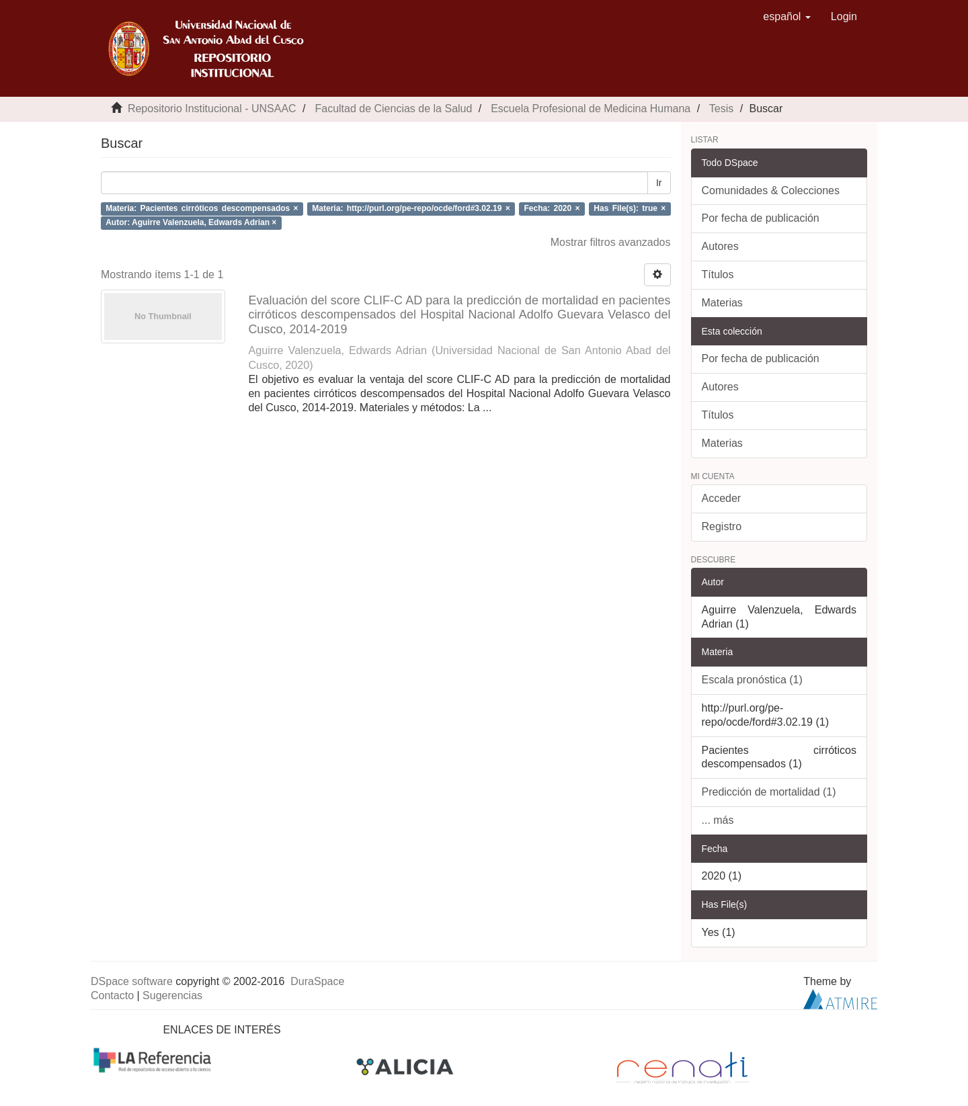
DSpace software (132, 981)
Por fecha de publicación (760, 218)
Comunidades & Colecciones (771, 190)
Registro (722, 526)
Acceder (721, 498)
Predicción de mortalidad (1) (769, 792)
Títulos (718, 274)
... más (718, 820)
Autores (720, 246)
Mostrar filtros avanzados (611, 242)
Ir (659, 182)
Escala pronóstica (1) (752, 679)
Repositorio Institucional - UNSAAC (212, 108)
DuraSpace (317, 981)
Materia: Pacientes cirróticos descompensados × (202, 208)
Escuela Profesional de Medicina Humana (590, 108)
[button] (787, 17)
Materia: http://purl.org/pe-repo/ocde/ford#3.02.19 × (411, 208)
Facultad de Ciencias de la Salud (393, 108)
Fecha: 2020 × (552, 208)
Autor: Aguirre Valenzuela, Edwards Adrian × (191, 222)
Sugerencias (172, 995)
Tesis (721, 108)
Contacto (112, 995)
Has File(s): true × (630, 208)
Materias (722, 302)
